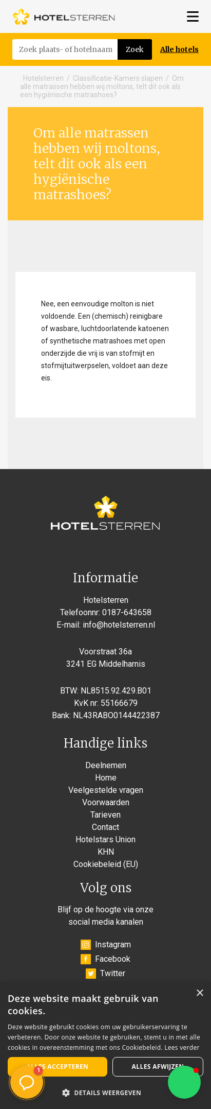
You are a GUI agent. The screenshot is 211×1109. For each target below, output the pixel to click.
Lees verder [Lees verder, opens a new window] (182, 1047)
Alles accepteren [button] (58, 1066)
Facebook (105, 959)
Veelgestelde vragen (105, 790)
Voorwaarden (105, 802)
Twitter (105, 973)
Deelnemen (105, 765)
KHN (106, 852)
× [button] (199, 993)
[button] (184, 1082)
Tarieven (105, 815)
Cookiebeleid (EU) (105, 864)
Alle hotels (179, 49)
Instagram (106, 945)
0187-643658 (126, 612)
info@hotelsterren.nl (119, 625)
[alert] (105, 1045)
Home (106, 778)
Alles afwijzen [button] (158, 1066)
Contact (105, 827)
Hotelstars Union (105, 839)
